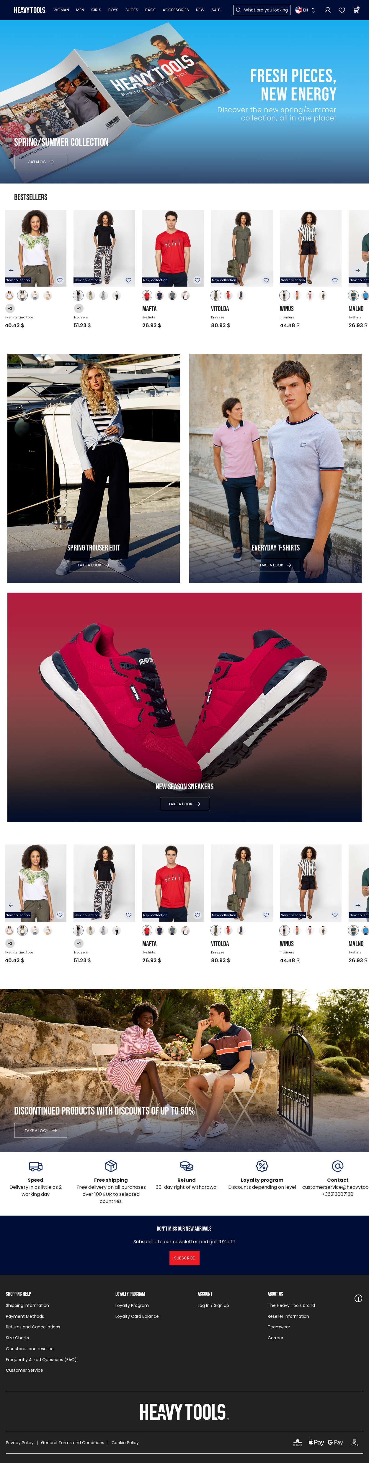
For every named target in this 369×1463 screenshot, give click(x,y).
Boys (113, 10)
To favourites (60, 280)
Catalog (37, 162)
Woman (61, 10)
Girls (96, 10)
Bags (150, 10)
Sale (216, 10)
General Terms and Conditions (72, 1443)
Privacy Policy (20, 1443)
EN (301, 10)
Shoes (131, 10)
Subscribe (184, 1258)
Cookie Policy (125, 1443)
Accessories (176, 10)
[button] (11, 270)
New (200, 10)
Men (80, 10)
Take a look (90, 565)
